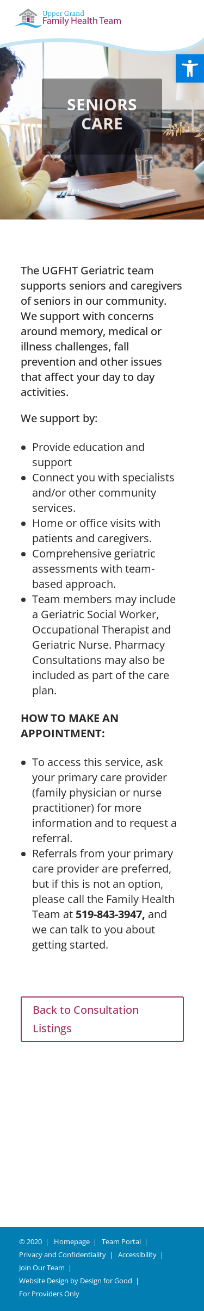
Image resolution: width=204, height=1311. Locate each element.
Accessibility (137, 1254)
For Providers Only (49, 1294)
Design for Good (106, 1280)
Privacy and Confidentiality (62, 1254)
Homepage (72, 1241)
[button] (190, 68)
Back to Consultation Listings (86, 1019)
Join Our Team (42, 1267)
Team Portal (121, 1241)
